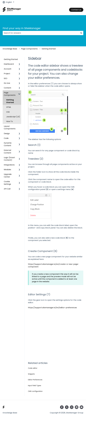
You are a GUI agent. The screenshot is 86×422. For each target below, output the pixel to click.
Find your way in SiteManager (22, 28)
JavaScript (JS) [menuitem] (13, 116)
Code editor (32, 368)
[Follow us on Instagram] (71, 407)
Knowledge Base (10, 48)
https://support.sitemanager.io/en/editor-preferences (52, 307)
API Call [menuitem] (7, 189)
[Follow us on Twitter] (67, 407)
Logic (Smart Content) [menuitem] (9, 158)
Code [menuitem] (6, 138)
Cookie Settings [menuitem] (7, 182)
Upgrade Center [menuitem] (8, 175)
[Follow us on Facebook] (62, 407)
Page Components (29, 48)
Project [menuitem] (7, 73)
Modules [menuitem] (7, 169)
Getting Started (49, 48)
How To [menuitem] (9, 121)
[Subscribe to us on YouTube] (81, 407)
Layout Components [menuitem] (9, 127)
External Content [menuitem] (7, 151)
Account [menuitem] (7, 69)
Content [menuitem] (7, 88)
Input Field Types (34, 385)
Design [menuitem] (7, 133)
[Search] (81, 33)
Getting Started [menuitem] (11, 59)
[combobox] (41, 33)
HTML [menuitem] (8, 107)
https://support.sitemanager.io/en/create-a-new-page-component (53, 265)
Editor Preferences (35, 380)
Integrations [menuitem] (9, 165)
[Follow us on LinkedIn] (76, 407)
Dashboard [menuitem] (9, 64)
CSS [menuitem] (8, 112)
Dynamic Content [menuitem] (8, 144)
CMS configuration (35, 391)
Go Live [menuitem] (7, 83)
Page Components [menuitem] (9, 93)
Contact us (76, 9)
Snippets (31, 374)
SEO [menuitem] (5, 78)
